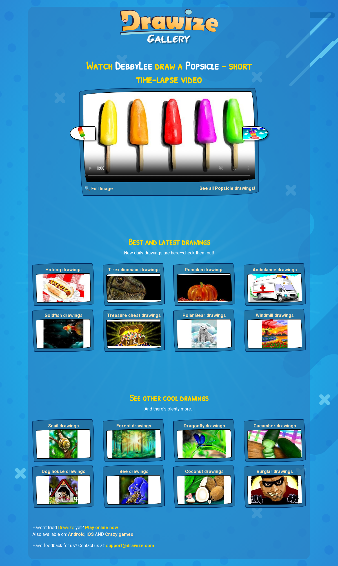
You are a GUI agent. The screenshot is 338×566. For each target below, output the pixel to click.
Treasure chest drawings (134, 315)
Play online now (101, 527)
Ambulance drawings (275, 269)
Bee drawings (133, 471)
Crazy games (119, 534)
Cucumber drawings (275, 426)
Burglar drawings (275, 471)
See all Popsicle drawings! (227, 188)
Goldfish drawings (64, 315)
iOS (90, 534)
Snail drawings (63, 426)
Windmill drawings (275, 315)
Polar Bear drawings (204, 315)
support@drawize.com (130, 545)
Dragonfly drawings (204, 426)
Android (76, 534)
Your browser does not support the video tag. (169, 136)
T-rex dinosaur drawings (134, 269)
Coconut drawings (204, 471)
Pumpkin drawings (204, 269)
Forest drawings (133, 426)
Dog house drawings (63, 471)
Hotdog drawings (63, 269)
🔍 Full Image (98, 188)
